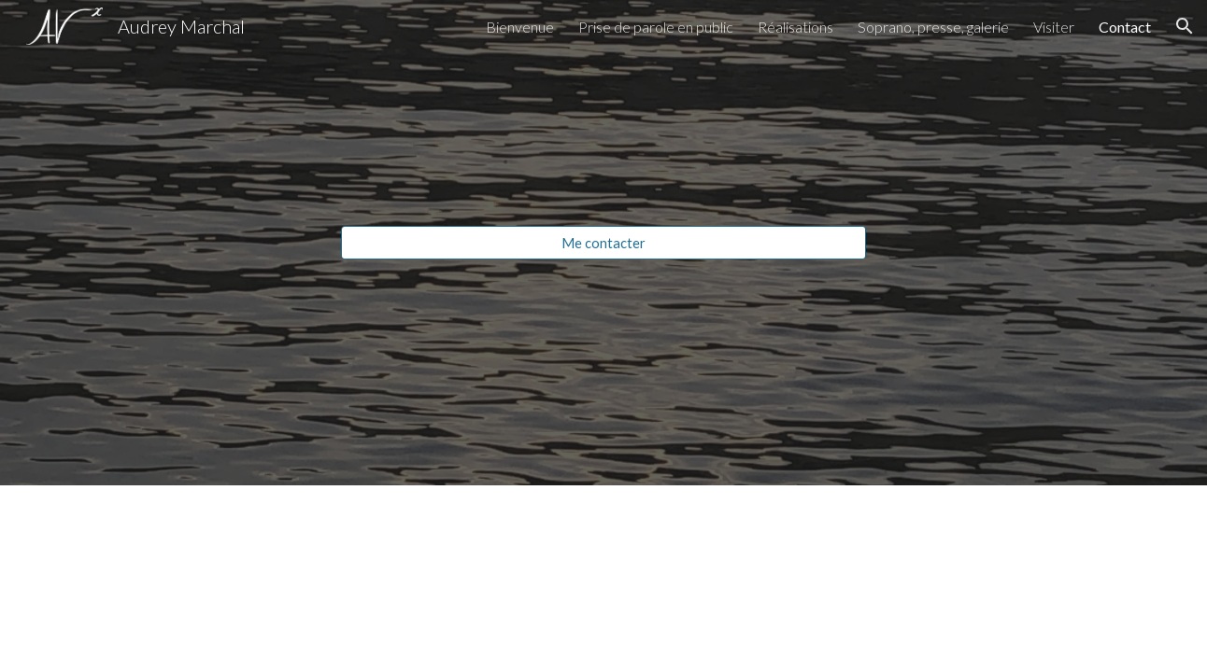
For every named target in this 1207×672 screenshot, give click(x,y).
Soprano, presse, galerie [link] (933, 26)
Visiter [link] (1053, 26)
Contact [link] (1125, 26)
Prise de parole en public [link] (655, 26)
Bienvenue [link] (520, 26)
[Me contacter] (603, 242)
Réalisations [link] (795, 26)
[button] (1184, 26)
